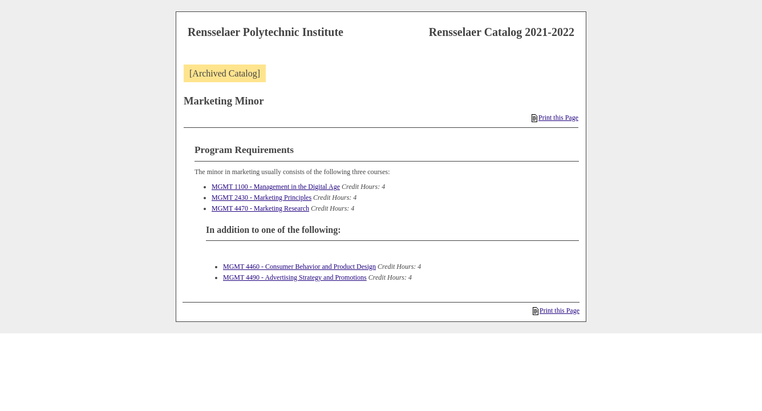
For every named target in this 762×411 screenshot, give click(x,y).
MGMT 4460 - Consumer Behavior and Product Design (299, 267)
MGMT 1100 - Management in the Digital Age (276, 187)
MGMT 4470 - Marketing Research (260, 208)
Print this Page (555, 118)
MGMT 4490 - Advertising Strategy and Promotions (295, 277)
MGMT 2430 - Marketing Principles (261, 198)
